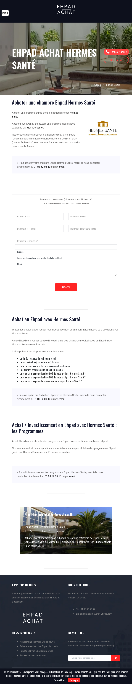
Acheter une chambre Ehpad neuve (37, 642)
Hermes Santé (35, 127)
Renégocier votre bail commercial (36, 651)
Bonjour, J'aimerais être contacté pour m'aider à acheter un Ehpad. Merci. (66, 262)
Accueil (98, 84)
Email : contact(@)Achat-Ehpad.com (94, 614)
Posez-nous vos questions (33, 655)
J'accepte (74, 680)
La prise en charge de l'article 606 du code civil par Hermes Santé (52, 377)
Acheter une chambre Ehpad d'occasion (39, 646)
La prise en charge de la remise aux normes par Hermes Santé (50, 381)
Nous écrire (116, 60)
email (61, 166)
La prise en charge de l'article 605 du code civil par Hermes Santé (52, 373)
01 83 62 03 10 (42, 166)
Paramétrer (59, 680)
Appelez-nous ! (116, 52)
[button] (5, 13)
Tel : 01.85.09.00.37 (85, 609)
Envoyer (66, 287)
